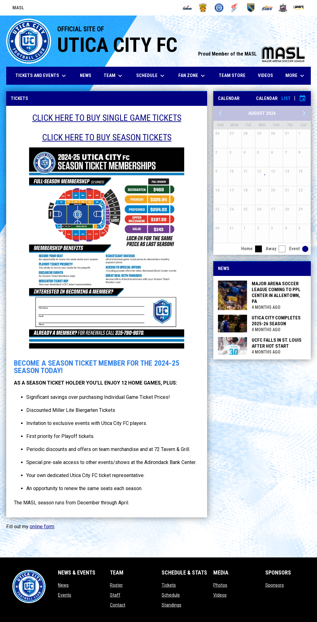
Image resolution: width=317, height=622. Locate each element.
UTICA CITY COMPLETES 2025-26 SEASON (276, 321)
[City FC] (219, 7)
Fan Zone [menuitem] (192, 75)
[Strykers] (283, 7)
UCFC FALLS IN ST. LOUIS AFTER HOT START (277, 343)
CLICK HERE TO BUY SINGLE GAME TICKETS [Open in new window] (106, 118)
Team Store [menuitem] (234, 75)
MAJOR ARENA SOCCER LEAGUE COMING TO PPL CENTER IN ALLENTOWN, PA (276, 292)
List (286, 98)
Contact (117, 604)
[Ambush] (187, 7)
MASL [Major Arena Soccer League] (18, 8)
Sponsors (274, 585)
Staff (115, 595)
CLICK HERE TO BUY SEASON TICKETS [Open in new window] (107, 137)
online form (42, 527)
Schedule (171, 595)
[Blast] (203, 7)
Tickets (169, 585)
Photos (220, 585)
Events (64, 595)
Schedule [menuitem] (151, 75)
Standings (171, 604)
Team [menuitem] (114, 75)
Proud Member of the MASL (251, 54)
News (63, 585)
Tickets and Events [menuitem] (41, 75)
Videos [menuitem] (265, 75)
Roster (116, 585)
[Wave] (299, 7)
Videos (220, 595)
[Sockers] (251, 7)
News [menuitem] (85, 75)
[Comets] (235, 7)
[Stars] (267, 7)
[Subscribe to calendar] (302, 98)
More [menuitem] (295, 75)
